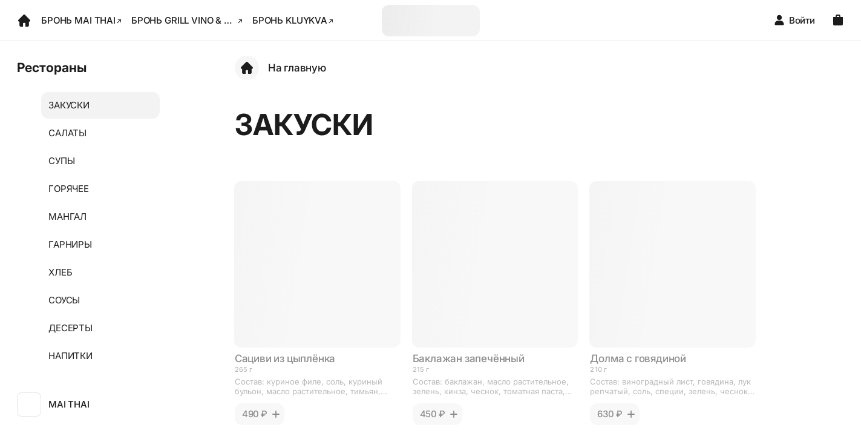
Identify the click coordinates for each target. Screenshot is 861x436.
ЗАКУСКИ (69, 105)
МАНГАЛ (67, 216)
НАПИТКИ (70, 356)
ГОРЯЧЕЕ (68, 188)
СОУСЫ (64, 300)
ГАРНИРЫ (70, 244)
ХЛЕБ (60, 272)
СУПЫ (61, 161)
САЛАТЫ (67, 133)
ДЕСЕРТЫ (70, 328)
